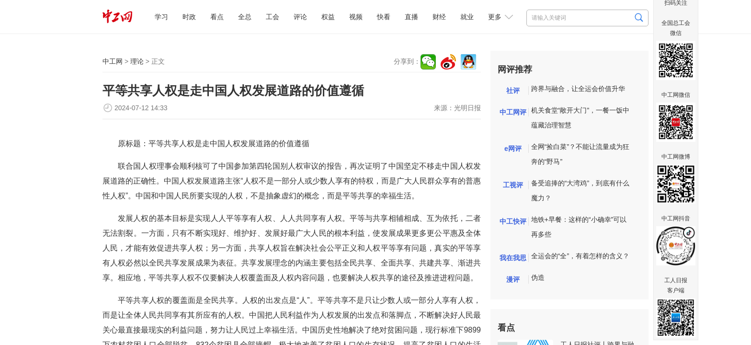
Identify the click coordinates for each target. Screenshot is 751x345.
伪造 (538, 277)
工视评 (513, 185)
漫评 (513, 279)
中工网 (112, 61)
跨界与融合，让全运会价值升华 (578, 88)
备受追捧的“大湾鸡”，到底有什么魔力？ (580, 190)
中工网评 (513, 112)
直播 (411, 17)
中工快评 (513, 221)
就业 (467, 17)
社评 (513, 90)
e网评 (513, 148)
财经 (439, 17)
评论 (300, 17)
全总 (244, 17)
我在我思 (513, 258)
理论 (137, 61)
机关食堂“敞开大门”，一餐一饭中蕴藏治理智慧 (580, 117)
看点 (217, 17)
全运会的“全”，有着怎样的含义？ (580, 256)
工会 (272, 17)
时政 (189, 17)
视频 (356, 17)
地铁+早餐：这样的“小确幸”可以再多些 (579, 227)
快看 (383, 17)
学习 (161, 17)
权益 (328, 17)
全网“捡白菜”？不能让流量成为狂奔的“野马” (580, 154)
